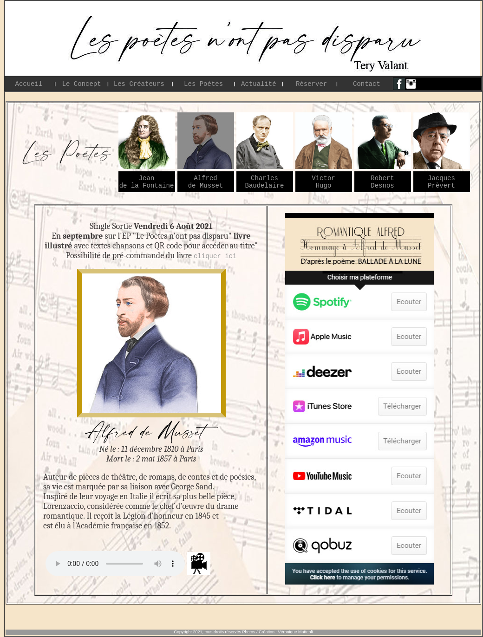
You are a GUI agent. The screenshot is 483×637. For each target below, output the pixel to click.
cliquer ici (215, 255)
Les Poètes (203, 83)
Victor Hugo (323, 182)
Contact (366, 83)
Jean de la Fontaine (146, 182)
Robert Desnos (382, 182)
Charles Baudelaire (264, 182)
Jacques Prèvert (441, 182)
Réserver (311, 83)
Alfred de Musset (205, 182)
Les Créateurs (139, 83)
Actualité (258, 83)
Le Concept (81, 83)
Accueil (28, 83)
